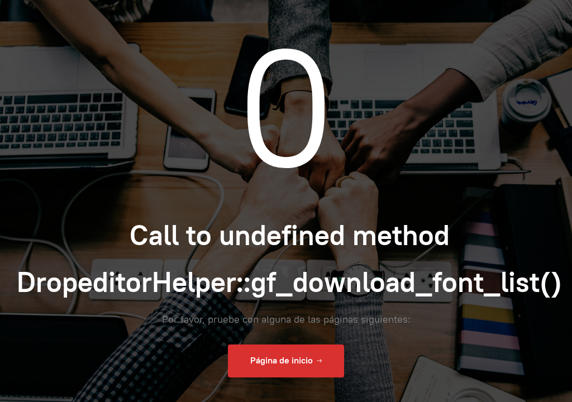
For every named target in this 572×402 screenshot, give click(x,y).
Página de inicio (286, 361)
